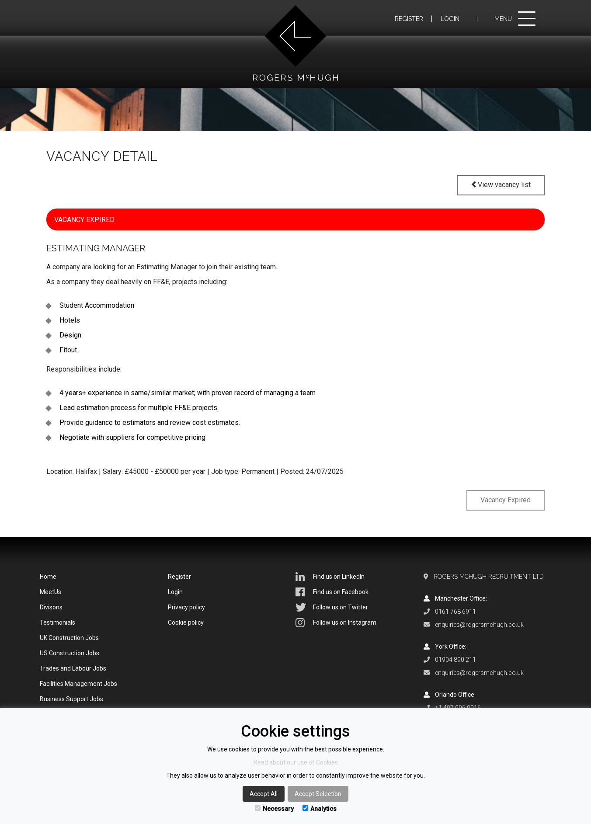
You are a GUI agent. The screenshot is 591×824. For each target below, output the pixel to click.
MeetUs (50, 591)
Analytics (319, 808)
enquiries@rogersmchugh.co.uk (479, 624)
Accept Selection (318, 793)
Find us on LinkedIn (330, 576)
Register (409, 18)
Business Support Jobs (71, 698)
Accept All (264, 793)
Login (450, 18)
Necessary (274, 808)
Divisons (51, 607)
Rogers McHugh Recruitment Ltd (489, 576)
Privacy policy (186, 607)
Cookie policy (186, 622)
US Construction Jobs (69, 653)
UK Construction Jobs (69, 637)
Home (48, 576)
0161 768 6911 (455, 611)
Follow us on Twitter (332, 607)
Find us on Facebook (332, 592)
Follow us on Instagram (336, 622)
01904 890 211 (455, 659)
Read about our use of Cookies (296, 762)
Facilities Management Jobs (78, 683)
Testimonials (57, 622)
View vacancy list (501, 185)
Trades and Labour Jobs (73, 668)
